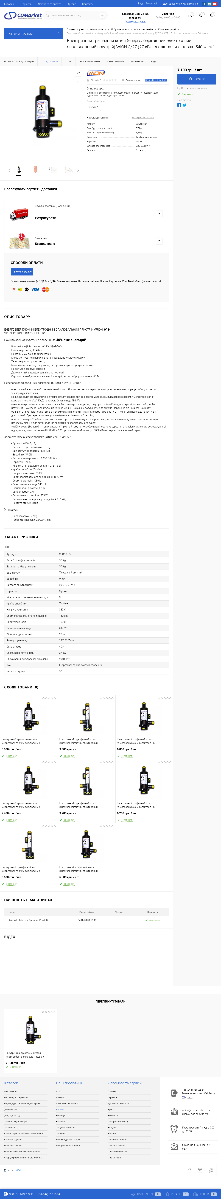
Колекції (60, 1115)
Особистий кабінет (118, 1140)
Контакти (87, 4)
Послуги (60, 1134)
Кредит (72, 4)
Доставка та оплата (49, 4)
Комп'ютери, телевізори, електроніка (23, 1134)
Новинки (60, 1122)
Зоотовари (9, 1128)
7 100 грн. (15, 1063)
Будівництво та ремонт (16, 1097)
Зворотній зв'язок (18, 1194)
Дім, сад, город (11, 1115)
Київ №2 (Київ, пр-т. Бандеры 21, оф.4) (28, 920)
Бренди (60, 1097)
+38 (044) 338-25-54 (135, 14)
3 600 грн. (29, 879)
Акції (58, 1091)
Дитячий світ (11, 1109)
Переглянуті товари (110, 1002)
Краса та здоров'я (13, 1140)
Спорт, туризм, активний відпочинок (23, 1158)
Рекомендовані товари (68, 1140)
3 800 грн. (86, 751)
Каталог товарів (33, 33)
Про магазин (114, 1158)
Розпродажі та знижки (68, 1146)
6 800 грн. (144, 751)
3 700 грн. (86, 815)
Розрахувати (45, 218)
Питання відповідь (117, 1152)
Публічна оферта (116, 1146)
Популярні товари (65, 1128)
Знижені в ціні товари (15, 1122)
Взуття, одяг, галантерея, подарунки (22, 1103)
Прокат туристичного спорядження (22, 1152)
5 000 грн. (29, 751)
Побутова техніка (13, 1146)
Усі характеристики (143, 117)
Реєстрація (152, 3)
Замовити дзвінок (135, 21)
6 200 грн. (144, 815)
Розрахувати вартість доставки (30, 189)
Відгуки (112, 1128)
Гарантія (26, 4)
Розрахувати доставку (192, 88)
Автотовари (10, 1091)
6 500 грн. (86, 879)
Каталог (60, 1109)
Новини (112, 1134)
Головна (9, 4)
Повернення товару (118, 1122)
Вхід (140, 3)
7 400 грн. (29, 815)
